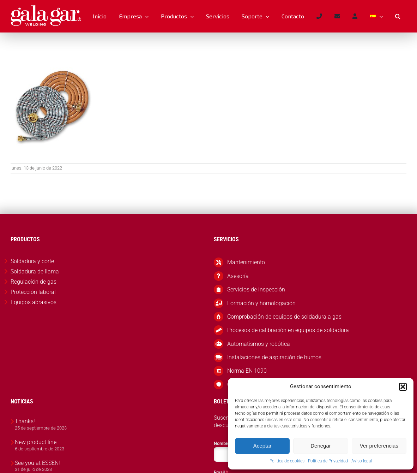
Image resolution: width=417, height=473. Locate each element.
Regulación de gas (33, 281)
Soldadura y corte (32, 261)
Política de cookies (287, 461)
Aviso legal (361, 461)
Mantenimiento (246, 262)
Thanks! (25, 421)
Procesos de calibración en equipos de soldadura (288, 330)
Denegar (320, 446)
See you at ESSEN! (37, 463)
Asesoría (238, 276)
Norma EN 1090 (247, 370)
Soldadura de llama (35, 271)
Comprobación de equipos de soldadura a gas (284, 316)
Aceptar (262, 446)
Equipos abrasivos (33, 302)
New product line (35, 442)
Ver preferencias (379, 446)
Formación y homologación (261, 303)
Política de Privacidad (328, 461)
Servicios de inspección (256, 289)
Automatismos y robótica (258, 344)
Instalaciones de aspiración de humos (274, 357)
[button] (402, 386)
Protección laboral (33, 292)
